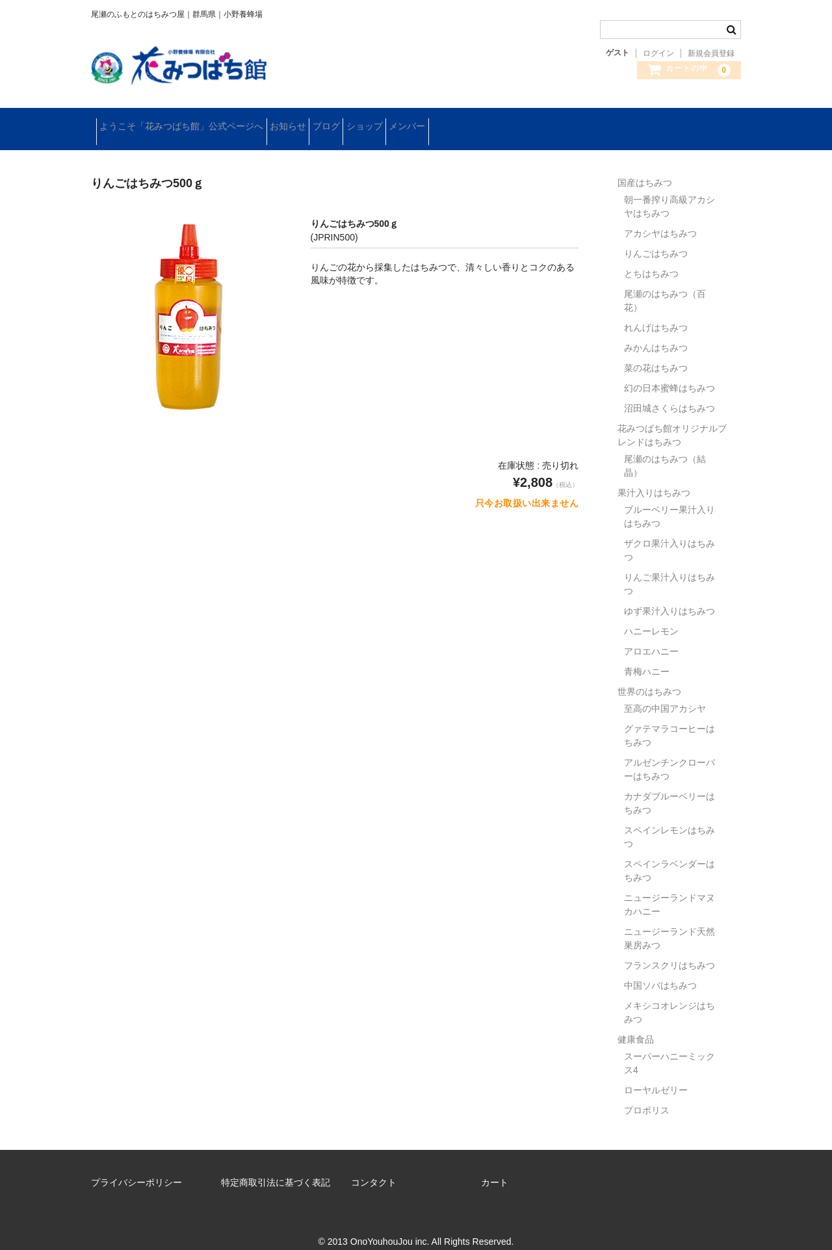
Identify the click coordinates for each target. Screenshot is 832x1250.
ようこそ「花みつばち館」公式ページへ (186, 121)
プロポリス (647, 1095)
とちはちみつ (651, 259)
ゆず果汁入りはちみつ (669, 596)
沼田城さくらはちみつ (669, 393)
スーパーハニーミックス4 (669, 1048)
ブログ (371, 121)
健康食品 (636, 1024)
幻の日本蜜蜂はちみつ (669, 373)
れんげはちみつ (656, 312)
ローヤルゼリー (656, 1075)
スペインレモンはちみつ (669, 822)
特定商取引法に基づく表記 (275, 1167)
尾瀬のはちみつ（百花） (665, 286)
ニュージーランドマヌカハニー (669, 890)
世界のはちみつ (649, 676)
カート (494, 1167)
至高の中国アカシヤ (665, 693)
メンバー (493, 121)
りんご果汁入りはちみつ (669, 569)
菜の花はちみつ (656, 353)
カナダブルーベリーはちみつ (669, 788)
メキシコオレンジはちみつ (669, 997)
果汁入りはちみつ (654, 478)
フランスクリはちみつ (669, 950)
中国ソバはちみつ (660, 970)
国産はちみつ (645, 168)
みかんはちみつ (656, 333)
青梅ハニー (647, 656)
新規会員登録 (711, 53)
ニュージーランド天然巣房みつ (669, 923)
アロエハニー (651, 636)
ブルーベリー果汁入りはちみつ (669, 501)
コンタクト (373, 1167)
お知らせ (313, 121)
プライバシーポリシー (136, 1167)
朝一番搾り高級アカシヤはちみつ (669, 191)
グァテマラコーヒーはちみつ (669, 721)
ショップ (430, 121)
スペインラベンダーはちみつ (669, 856)
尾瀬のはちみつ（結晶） (665, 451)
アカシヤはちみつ (660, 218)
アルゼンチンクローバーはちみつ (669, 754)
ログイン (658, 53)
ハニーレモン (651, 616)
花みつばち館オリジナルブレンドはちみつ (672, 420)
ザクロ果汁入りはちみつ (669, 535)
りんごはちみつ (656, 238)
